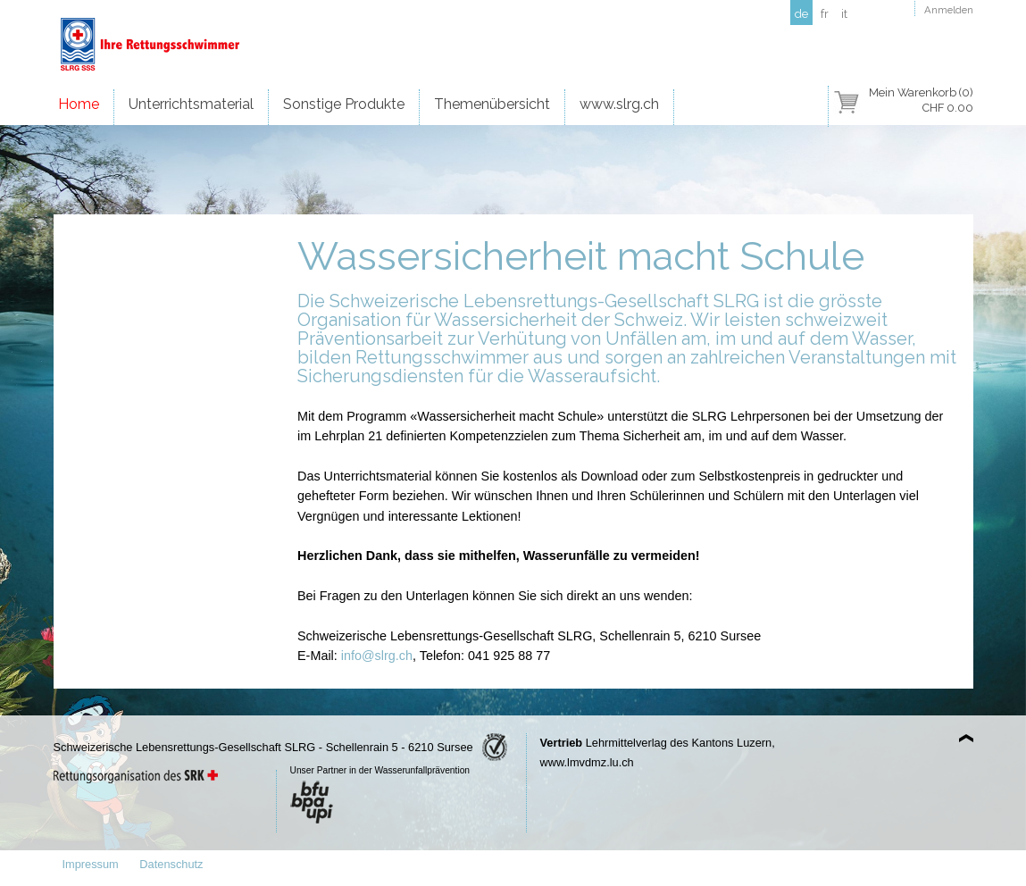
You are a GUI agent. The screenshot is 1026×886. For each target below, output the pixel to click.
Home (78, 104)
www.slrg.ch (619, 104)
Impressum (91, 864)
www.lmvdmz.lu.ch (587, 762)
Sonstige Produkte (344, 104)
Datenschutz (171, 864)
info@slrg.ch (377, 655)
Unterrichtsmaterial (191, 104)
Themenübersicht (492, 104)
